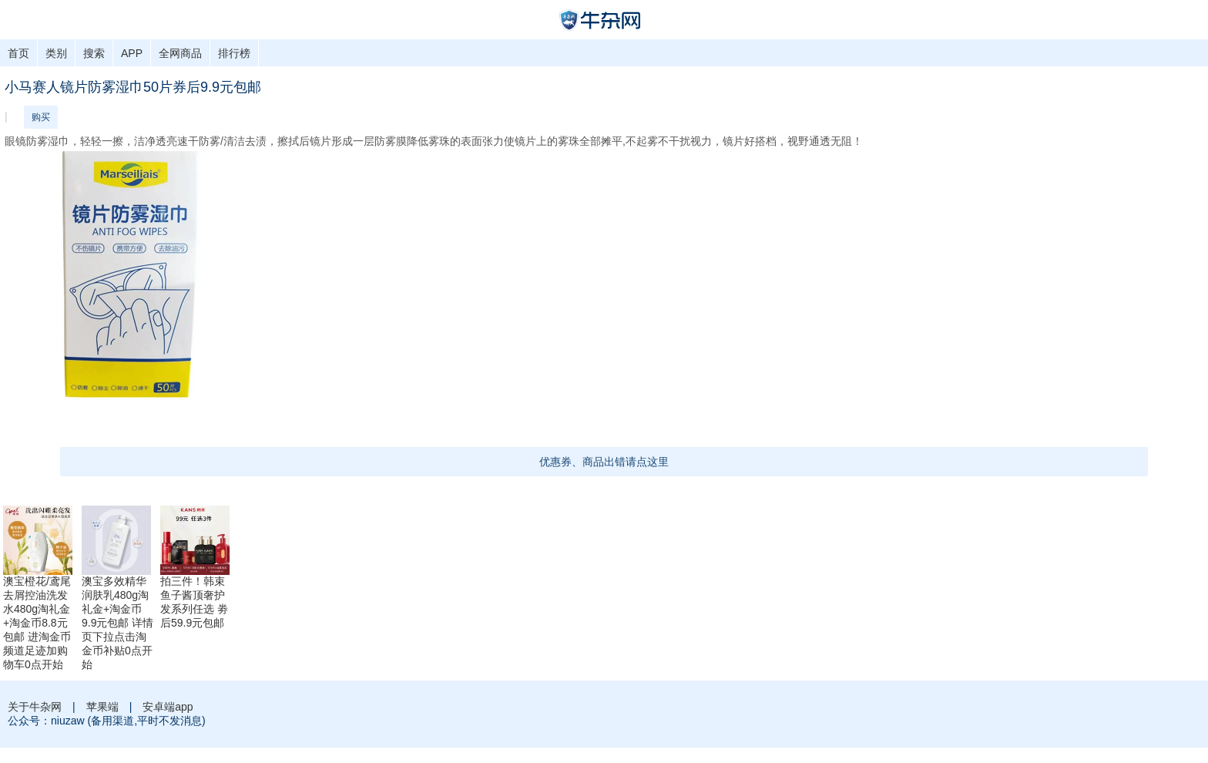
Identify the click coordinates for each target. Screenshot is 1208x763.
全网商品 (180, 53)
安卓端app (168, 707)
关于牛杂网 (35, 707)
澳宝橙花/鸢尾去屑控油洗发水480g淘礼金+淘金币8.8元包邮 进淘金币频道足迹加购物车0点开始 (37, 623)
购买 (41, 117)
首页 (18, 53)
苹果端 (102, 707)
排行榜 (234, 53)
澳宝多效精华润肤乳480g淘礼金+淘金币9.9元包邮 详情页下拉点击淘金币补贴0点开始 (117, 623)
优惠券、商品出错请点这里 (604, 461)
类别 (56, 53)
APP (132, 53)
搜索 (94, 53)
